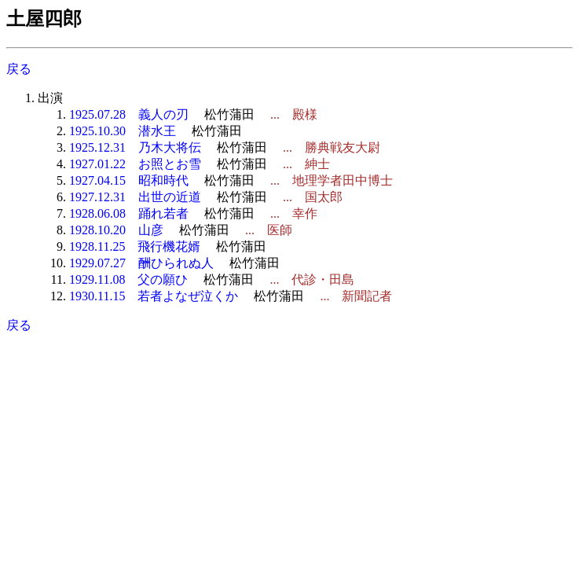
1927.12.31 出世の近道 (135, 197)
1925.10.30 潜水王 (122, 131)
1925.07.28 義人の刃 (129, 114)
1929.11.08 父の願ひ (128, 279)
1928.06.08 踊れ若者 (129, 213)
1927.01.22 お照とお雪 (135, 164)
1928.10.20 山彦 (116, 230)
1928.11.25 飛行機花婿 (134, 246)
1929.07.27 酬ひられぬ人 (141, 263)
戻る (18, 68)
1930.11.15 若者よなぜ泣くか (153, 296)
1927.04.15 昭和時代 (129, 180)
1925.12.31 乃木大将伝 (135, 147)
